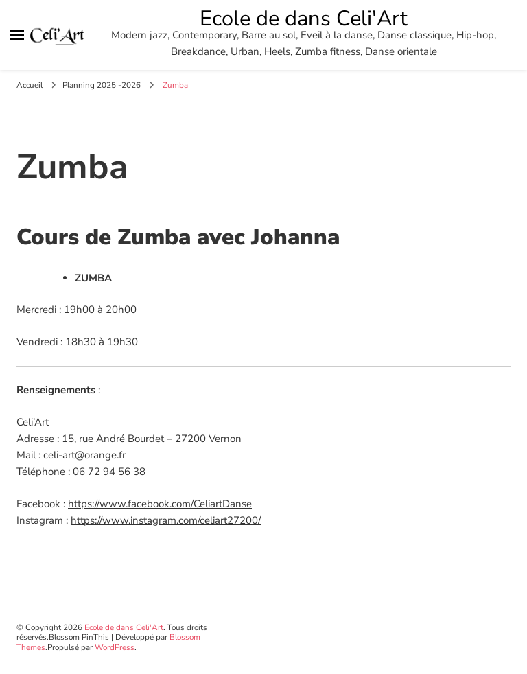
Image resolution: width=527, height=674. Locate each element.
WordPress (114, 647)
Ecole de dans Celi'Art (304, 18)
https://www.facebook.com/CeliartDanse (160, 504)
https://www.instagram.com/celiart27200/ (166, 520)
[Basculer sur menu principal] (17, 35)
